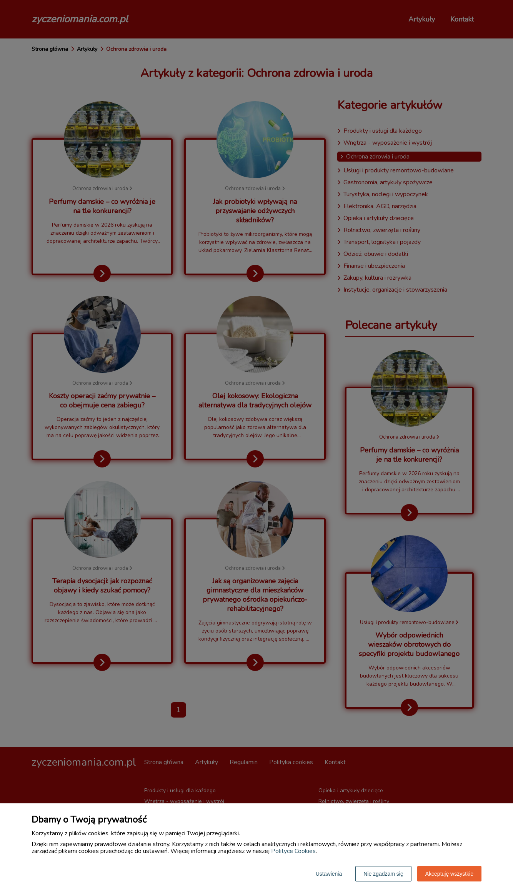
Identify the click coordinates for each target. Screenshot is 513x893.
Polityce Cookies (293, 851)
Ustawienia (329, 874)
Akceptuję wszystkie (449, 874)
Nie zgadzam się (383, 874)
